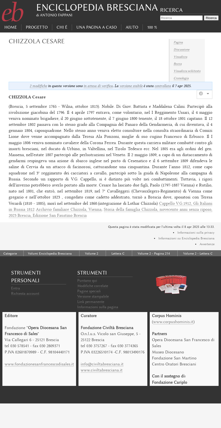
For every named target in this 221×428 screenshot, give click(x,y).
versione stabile (131, 86)
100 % (152, 27)
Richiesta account (25, 293)
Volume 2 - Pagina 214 (154, 253)
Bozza (178, 63)
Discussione (181, 49)
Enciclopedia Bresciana (97, 7)
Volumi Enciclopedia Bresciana (50, 253)
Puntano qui (87, 280)
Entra (15, 288)
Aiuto (132, 27)
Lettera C (117, 253)
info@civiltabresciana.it (102, 364)
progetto (37, 27)
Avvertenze (207, 244)
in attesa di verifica (98, 86)
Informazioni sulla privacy (195, 232)
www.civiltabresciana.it (102, 370)
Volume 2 (91, 253)
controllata (163, 86)
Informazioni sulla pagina (97, 307)
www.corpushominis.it (173, 321)
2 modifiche (38, 86)
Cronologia (181, 78)
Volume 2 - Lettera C (198, 253)
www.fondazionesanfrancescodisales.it (39, 364)
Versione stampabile (93, 296)
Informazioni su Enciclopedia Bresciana (186, 238)
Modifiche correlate (92, 286)
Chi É (62, 27)
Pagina (178, 42)
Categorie (10, 253)
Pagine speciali (89, 291)
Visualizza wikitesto (187, 71)
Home (10, 27)
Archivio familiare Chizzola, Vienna (68, 210)
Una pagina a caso (96, 27)
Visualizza (180, 56)
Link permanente (90, 302)
